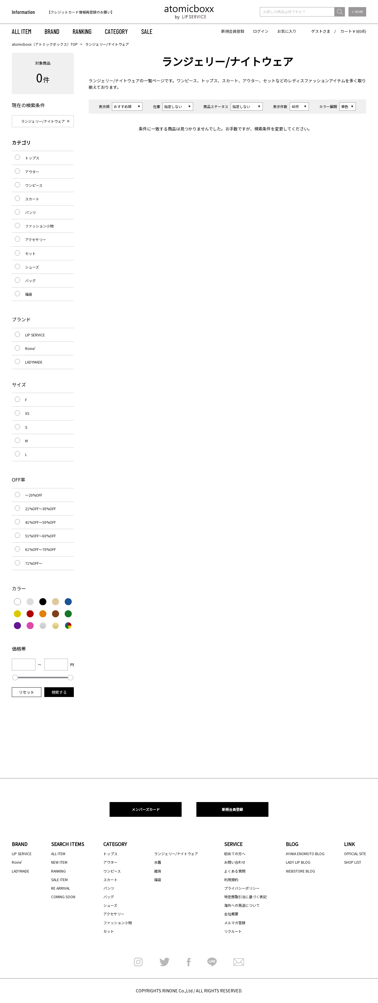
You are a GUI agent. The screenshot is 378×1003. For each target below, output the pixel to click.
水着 (157, 862)
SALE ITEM (59, 879)
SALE (146, 31)
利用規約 (231, 879)
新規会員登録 (232, 31)
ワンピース (187, 81)
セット (269, 81)
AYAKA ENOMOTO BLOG (305, 853)
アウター (250, 81)
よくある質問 (234, 870)
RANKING (82, 31)
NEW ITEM (59, 862)
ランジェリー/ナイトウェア (114, 81)
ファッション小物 (39, 225)
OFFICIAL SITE (355, 853)
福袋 (28, 294)
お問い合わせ (234, 862)
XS (27, 413)
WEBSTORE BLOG (300, 870)
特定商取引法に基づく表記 (245, 896)
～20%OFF (33, 495)
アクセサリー (35, 239)
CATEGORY (116, 31)
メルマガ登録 (234, 922)
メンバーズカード (146, 809)
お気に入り (286, 31)
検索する (59, 692)
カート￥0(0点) (353, 31)
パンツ (30, 212)
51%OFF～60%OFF (40, 535)
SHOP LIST (352, 862)
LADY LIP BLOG (298, 862)
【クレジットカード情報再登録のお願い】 (80, 11)
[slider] (15, 677)
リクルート (233, 931)
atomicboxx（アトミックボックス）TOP (45, 44)
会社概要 (231, 913)
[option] (85, 12)
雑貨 (157, 870)
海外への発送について (242, 905)
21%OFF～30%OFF (40, 508)
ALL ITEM (21, 31)
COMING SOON (63, 896)
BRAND (52, 31)
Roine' (30, 348)
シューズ (32, 266)
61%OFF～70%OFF (40, 549)
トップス (209, 81)
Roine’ (17, 862)
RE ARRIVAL (60, 888)
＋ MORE (357, 11)
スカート (230, 81)
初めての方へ (234, 853)
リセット (26, 692)
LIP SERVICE (35, 334)
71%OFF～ (33, 563)
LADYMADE (34, 361)
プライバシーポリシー (242, 888)
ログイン (260, 31)
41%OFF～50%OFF (40, 522)
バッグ (30, 280)
